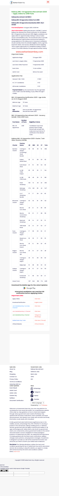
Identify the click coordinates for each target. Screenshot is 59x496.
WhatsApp (38, 317)
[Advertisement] (30, 348)
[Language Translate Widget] (37, 402)
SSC (32, 379)
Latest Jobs (13, 393)
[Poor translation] (5, 470)
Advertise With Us (15, 384)
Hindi (40, 302)
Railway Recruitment (37, 369)
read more (17, 451)
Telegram (37, 315)
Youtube (35, 399)
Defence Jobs (35, 372)
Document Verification (17, 400)
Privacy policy (14, 379)
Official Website (39, 324)
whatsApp (35, 388)
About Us (12, 369)
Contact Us (13, 377)
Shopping (12, 374)
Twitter (34, 395)
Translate (42, 405)
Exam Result (13, 388)
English (36, 302)
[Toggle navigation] (48, 2)
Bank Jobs (34, 374)
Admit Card (13, 390)
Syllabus (12, 398)
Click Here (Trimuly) (40, 320)
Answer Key (13, 395)
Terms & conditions (16, 382)
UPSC (32, 377)
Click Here (37, 299)
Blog (11, 372)
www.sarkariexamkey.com (29, 51)
